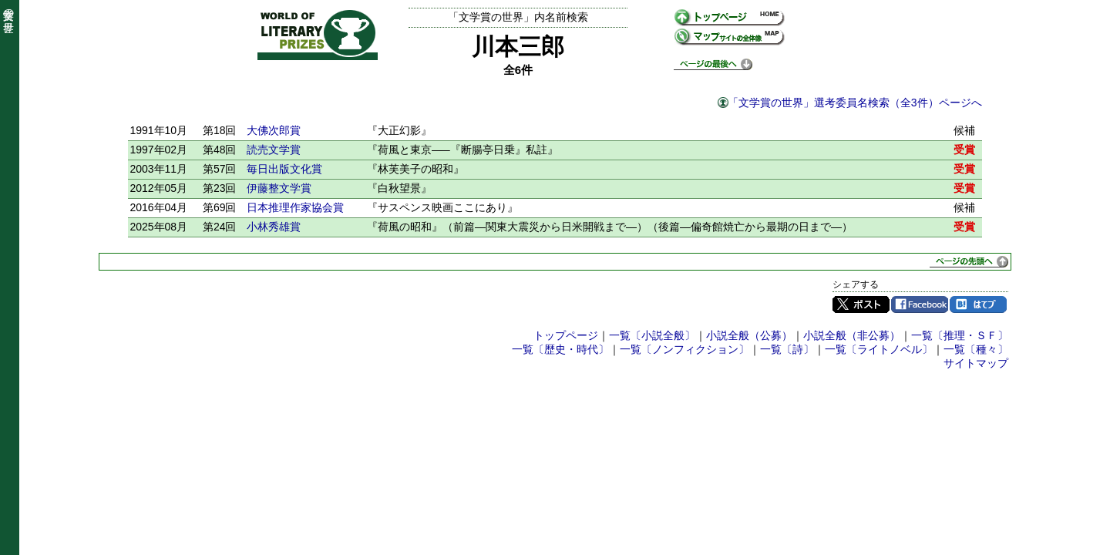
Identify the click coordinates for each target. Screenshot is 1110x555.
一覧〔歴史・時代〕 (560, 349)
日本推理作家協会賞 (295, 207)
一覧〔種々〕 (976, 349)
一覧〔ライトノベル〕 (879, 349)
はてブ (978, 304)
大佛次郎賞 (274, 130)
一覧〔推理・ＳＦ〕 (959, 335)
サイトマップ (976, 363)
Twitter (861, 304)
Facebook (919, 304)
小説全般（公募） (749, 335)
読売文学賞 (274, 149)
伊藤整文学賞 (279, 188)
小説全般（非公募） (851, 335)
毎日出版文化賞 (284, 169)
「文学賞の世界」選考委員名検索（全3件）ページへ (855, 102)
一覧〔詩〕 (787, 349)
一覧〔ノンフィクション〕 (684, 349)
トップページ (565, 335)
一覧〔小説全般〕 (652, 335)
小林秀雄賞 (274, 226)
